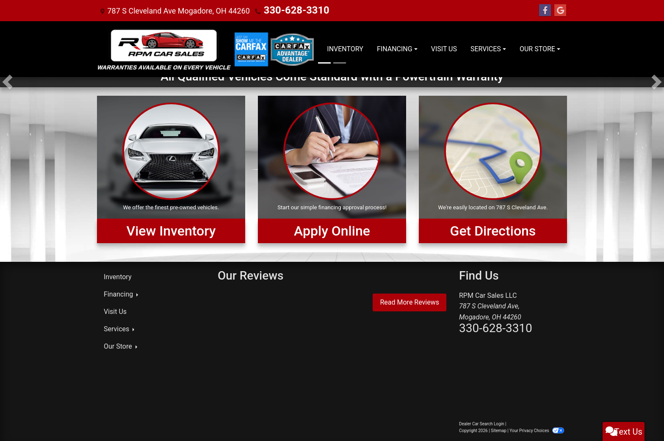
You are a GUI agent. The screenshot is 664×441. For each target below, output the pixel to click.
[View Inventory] (171, 169)
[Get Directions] (492, 169)
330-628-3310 (288, 10)
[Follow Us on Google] (560, 10)
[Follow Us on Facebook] (545, 10)
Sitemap (498, 430)
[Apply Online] (332, 169)
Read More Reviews (409, 302)
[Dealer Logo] (164, 49)
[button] (7, 82)
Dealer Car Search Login (481, 424)
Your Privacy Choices (536, 430)
